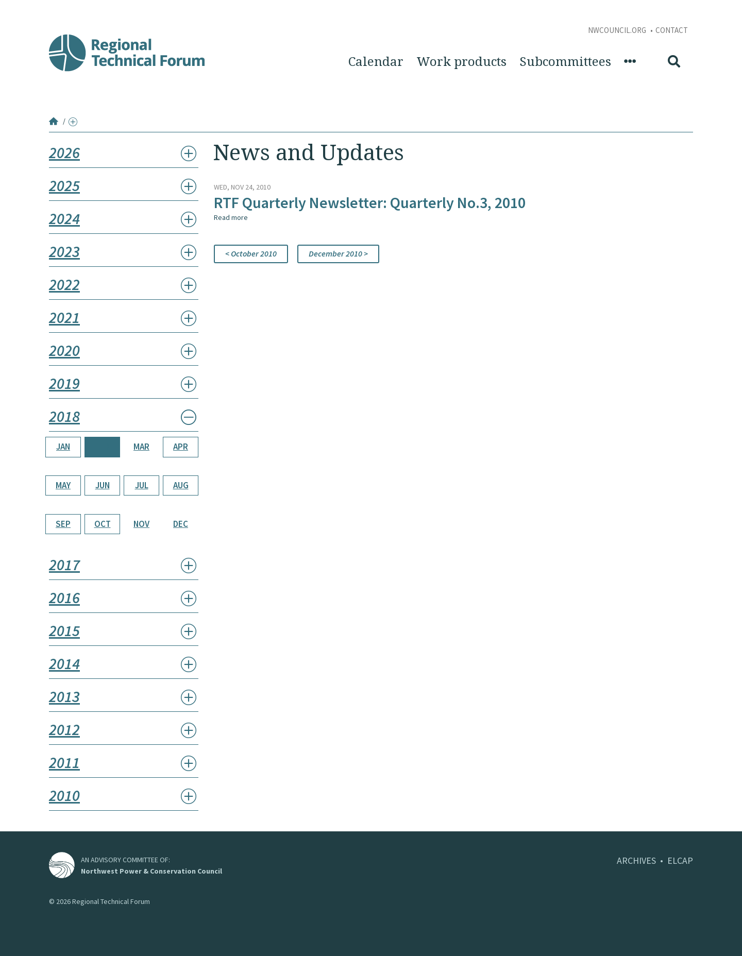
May (63, 485)
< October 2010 (251, 253)
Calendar (375, 62)
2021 (64, 317)
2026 (64, 152)
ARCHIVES (636, 860)
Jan (63, 446)
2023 (64, 251)
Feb (102, 446)
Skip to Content (24, 5)
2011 (64, 762)
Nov (141, 524)
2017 (64, 564)
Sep (63, 524)
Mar (141, 446)
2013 (64, 696)
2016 (64, 597)
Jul (141, 485)
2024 (64, 218)
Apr (180, 446)
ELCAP (680, 860)
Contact (671, 30)
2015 (64, 630)
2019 (64, 383)
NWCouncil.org (618, 30)
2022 (64, 284)
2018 (64, 416)
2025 (64, 185)
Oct (102, 524)
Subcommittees (565, 62)
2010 (64, 795)
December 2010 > (338, 253)
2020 (64, 350)
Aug (181, 485)
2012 (64, 729)
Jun (102, 485)
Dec (180, 524)
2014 (64, 663)
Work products (461, 62)
